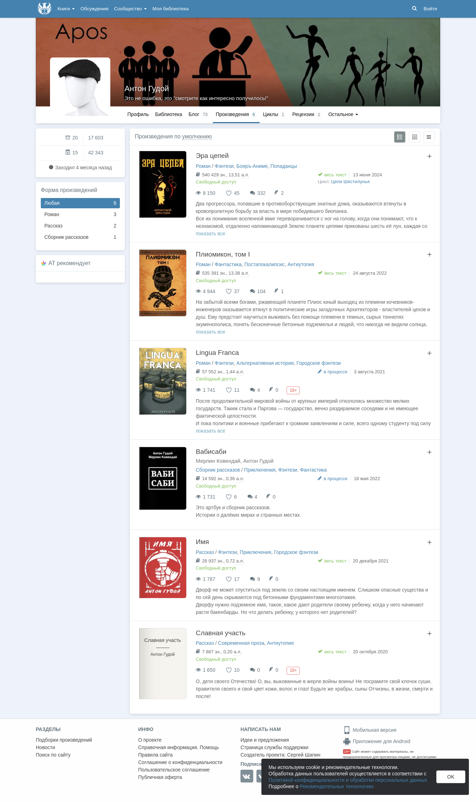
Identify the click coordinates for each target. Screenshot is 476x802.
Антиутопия (300, 264)
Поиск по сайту (53, 755)
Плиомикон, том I (223, 254)
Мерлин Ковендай (218, 461)
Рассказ (80, 226)
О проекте (150, 740)
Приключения (260, 470)
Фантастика (228, 264)
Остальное (343, 114)
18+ (347, 751)
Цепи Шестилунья (350, 181)
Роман (80, 214)
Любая (80, 203)
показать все (210, 233)
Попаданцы (283, 166)
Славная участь (220, 633)
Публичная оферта (160, 777)
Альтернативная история (265, 363)
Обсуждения (94, 8)
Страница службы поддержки (274, 747)
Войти (430, 8)
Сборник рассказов (80, 237)
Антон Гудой (146, 88)
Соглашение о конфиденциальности (180, 762)
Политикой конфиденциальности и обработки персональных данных (348, 780)
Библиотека (168, 114)
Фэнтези (224, 166)
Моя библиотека (171, 8)
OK (450, 777)
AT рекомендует (70, 263)
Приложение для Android (376, 741)
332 (261, 193)
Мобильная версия (370, 730)
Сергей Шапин (303, 755)
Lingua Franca (217, 352)
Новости (45, 747)
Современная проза (241, 643)
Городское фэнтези (319, 363)
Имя (202, 541)
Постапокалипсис (264, 264)
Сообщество (130, 8)
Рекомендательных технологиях (337, 786)
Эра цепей (212, 155)
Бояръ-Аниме (252, 166)
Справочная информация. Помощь (178, 747)
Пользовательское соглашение (174, 770)
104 (261, 291)
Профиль (138, 114)
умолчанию (197, 136)
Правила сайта (155, 755)
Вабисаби (211, 451)
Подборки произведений (64, 740)
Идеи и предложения (264, 740)
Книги (66, 8)
